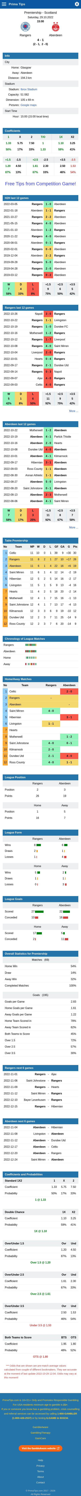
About (40, 1477)
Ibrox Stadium (29, 89)
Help (40, 1460)
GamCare (40, 1438)
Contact (40, 1482)
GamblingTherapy (40, 1432)
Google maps (29, 105)
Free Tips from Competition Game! (40, 183)
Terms (40, 1471)
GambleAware (40, 1427)
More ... (73, 411)
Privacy (40, 1465)
